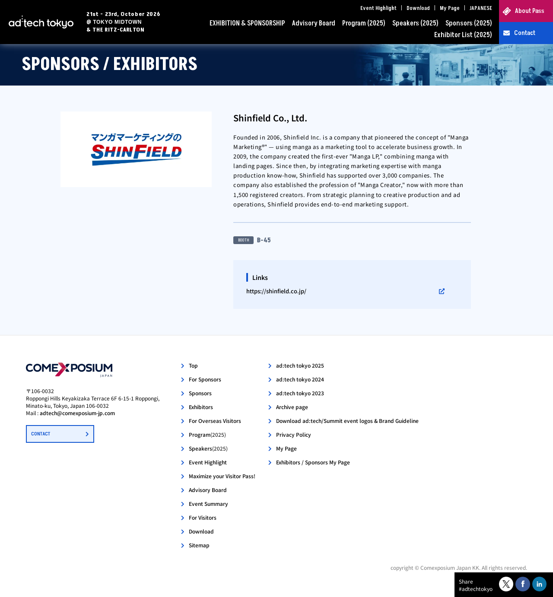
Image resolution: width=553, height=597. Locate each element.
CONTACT (40, 434)
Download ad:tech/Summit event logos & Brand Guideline (347, 420)
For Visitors (202, 517)
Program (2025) (363, 23)
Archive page (292, 406)
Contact (524, 33)
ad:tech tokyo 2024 (300, 379)
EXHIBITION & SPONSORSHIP (247, 23)
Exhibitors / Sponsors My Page (313, 462)
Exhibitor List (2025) (463, 35)
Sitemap (199, 545)
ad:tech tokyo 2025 (300, 365)
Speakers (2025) (415, 23)
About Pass (529, 11)
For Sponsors (205, 379)
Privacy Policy (293, 434)
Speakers (208, 448)
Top (193, 365)
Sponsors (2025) (468, 23)
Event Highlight (378, 8)
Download (418, 8)
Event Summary (208, 503)
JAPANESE (481, 8)
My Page (450, 8)
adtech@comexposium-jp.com (77, 412)
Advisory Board (313, 23)
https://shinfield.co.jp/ (276, 291)
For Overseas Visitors (215, 420)
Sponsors (200, 393)
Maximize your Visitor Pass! (222, 476)
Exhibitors (201, 406)
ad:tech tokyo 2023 (300, 393)
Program (207, 434)
